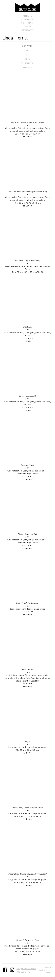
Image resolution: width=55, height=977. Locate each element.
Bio (27, 50)
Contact (27, 30)
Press (27, 59)
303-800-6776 (23, 971)
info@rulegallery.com (26, 968)
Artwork (27, 46)
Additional (27, 23)
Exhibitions (27, 19)
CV (27, 54)
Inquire (27, 67)
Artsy (27, 26)
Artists (27, 15)
